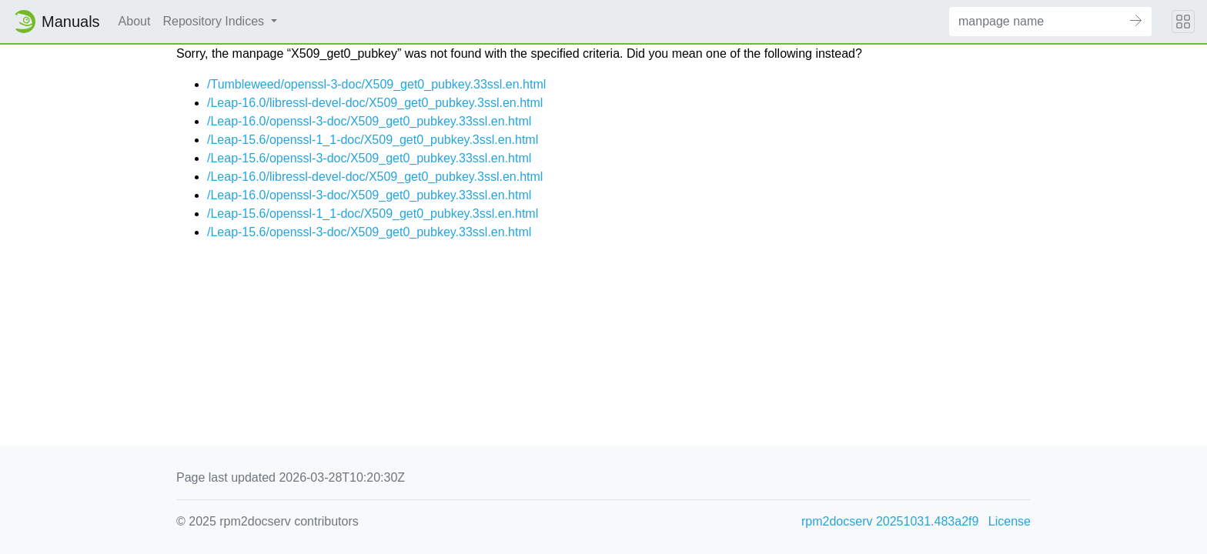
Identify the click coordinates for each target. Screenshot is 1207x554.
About (135, 21)
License (1009, 521)
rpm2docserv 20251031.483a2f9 (889, 521)
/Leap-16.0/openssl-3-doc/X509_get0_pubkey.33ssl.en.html (369, 121)
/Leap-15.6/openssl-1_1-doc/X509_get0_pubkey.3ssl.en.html (372, 139)
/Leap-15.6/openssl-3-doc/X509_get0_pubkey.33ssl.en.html (369, 158)
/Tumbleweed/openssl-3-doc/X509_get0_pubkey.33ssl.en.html (376, 84)
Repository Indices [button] (214, 21)
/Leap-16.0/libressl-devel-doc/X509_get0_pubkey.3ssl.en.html (375, 102)
